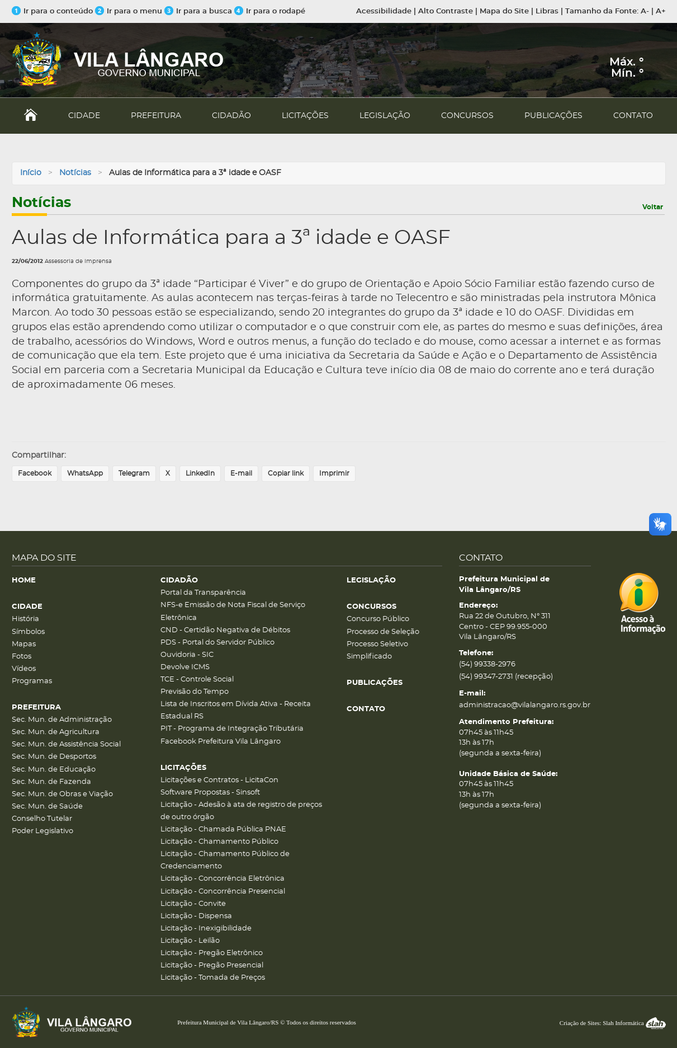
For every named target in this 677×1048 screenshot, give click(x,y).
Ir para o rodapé (269, 11)
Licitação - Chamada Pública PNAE (223, 829)
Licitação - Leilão (190, 940)
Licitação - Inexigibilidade (206, 928)
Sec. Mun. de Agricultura (56, 732)
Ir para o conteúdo (52, 11)
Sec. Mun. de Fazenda (51, 782)
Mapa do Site (504, 11)
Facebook (34, 473)
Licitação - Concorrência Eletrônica (222, 878)
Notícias (75, 173)
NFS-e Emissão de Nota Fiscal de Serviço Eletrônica (232, 611)
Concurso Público (378, 619)
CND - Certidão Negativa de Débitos (225, 630)
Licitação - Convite (193, 904)
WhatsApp (85, 473)
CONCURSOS (467, 116)
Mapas (24, 644)
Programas (32, 681)
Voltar (652, 207)
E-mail (241, 473)
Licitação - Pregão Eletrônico (211, 953)
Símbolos (28, 632)
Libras (547, 11)
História (25, 619)
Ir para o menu (129, 11)
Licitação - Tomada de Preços (212, 977)
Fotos (21, 656)
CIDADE (84, 116)
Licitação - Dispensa (196, 916)
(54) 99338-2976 (487, 664)
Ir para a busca (198, 11)
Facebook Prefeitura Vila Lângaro (220, 741)
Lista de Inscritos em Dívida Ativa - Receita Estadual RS (235, 710)
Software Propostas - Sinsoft (210, 792)
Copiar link (286, 473)
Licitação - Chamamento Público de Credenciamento (225, 860)
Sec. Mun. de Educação (54, 769)
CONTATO (633, 116)
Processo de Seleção (383, 632)
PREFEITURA (156, 116)
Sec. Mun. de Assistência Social (66, 744)
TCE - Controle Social (197, 679)
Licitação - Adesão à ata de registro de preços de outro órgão (241, 811)
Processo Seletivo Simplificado (377, 650)
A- (645, 11)
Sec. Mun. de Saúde (47, 806)
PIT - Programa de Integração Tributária (232, 728)
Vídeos (24, 669)
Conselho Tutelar (42, 819)
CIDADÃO (231, 116)
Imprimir (334, 473)
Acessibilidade (383, 11)
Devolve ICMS (185, 667)
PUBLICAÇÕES (553, 116)
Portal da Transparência (203, 592)
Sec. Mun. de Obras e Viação (62, 794)
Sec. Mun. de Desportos (54, 756)
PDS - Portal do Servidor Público (217, 642)
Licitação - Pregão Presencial (211, 965)
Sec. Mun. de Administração (62, 719)
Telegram (134, 473)
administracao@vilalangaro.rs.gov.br (524, 705)
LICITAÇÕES (305, 116)
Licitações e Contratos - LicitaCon (219, 780)
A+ (661, 11)
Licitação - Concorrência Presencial (222, 891)
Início (30, 173)
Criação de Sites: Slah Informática (613, 1022)
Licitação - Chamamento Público (219, 841)
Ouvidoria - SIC (187, 655)
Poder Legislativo (42, 831)
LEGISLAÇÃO (384, 116)
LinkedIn (200, 473)
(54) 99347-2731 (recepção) (506, 676)
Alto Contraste (445, 11)
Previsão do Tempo (194, 691)
